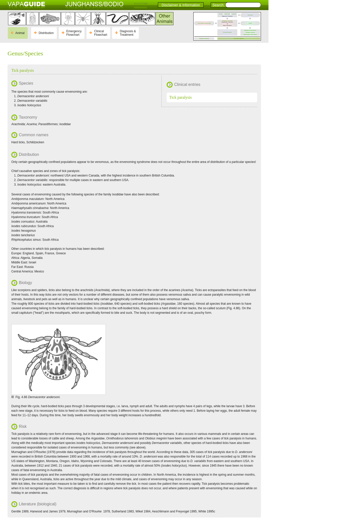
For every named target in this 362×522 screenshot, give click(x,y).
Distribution (46, 33)
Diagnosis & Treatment (128, 33)
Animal (20, 33)
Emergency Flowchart (74, 33)
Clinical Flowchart (100, 33)
